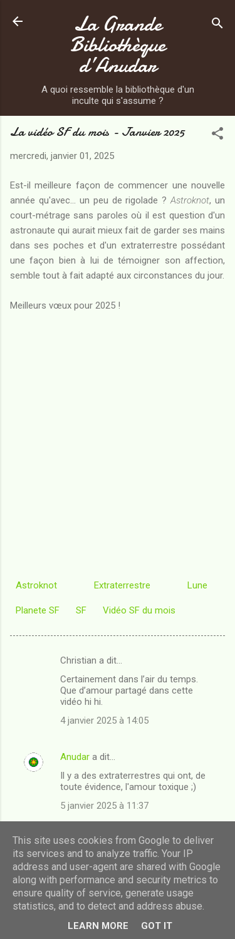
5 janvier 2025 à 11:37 (104, 805)
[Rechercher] (217, 25)
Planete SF (38, 610)
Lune (197, 585)
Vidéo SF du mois (139, 610)
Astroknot (36, 585)
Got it (156, 925)
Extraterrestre (122, 585)
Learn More (98, 925)
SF (81, 610)
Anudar (75, 756)
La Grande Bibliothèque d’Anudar (117, 45)
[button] (217, 135)
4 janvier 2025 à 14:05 (104, 720)
